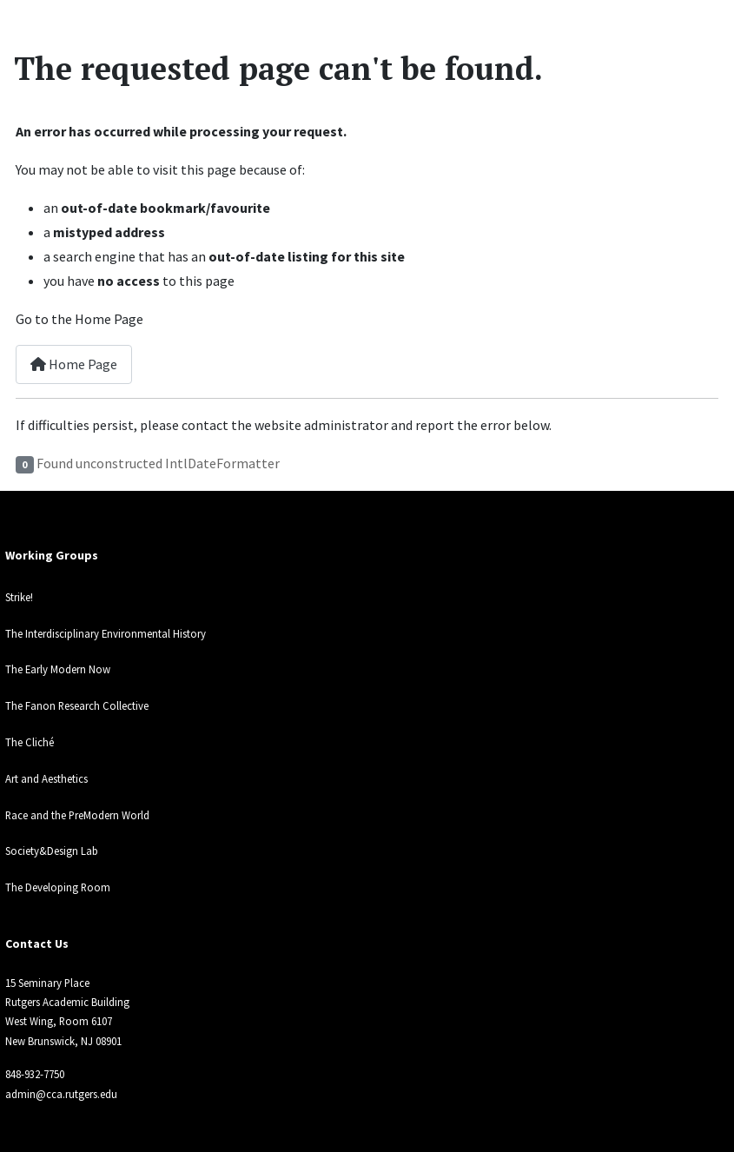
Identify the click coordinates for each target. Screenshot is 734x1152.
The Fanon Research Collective (77, 705)
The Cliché (29, 742)
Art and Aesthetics (46, 778)
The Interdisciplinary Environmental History (105, 633)
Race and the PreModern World (77, 815)
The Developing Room (57, 887)
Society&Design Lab (51, 850)
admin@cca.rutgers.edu (61, 1094)
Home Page (73, 364)
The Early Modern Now (57, 669)
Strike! (19, 597)
